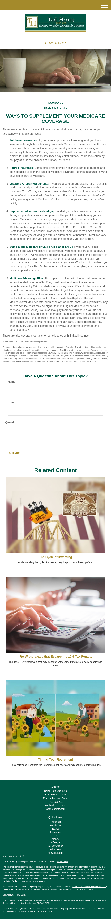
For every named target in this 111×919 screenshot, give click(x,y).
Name (11, 381)
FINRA (39, 903)
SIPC (47, 903)
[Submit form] (14, 453)
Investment (55, 825)
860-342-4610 (55, 43)
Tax (55, 835)
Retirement (55, 821)
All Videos (55, 849)
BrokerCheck (62, 861)
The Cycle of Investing (55, 557)
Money (55, 839)
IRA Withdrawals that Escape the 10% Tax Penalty (55, 656)
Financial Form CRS (15, 856)
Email (11, 402)
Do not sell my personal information (78, 889)
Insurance (55, 832)
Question (11, 422)
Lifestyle (55, 842)
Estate (55, 828)
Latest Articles (55, 846)
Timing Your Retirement (55, 759)
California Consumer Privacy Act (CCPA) (89, 886)
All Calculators (55, 852)
